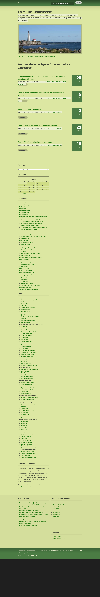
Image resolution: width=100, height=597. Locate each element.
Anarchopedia (25, 421)
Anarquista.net (25, 386)
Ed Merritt (30, 553)
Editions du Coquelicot (27, 399)
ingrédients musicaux (27, 264)
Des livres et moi (26, 263)
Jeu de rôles (24, 279)
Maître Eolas (24, 358)
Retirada (23, 318)
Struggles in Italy (26, 393)
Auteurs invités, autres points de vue (30, 205)
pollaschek (56, 506)
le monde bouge (25, 244)
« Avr (24, 193)
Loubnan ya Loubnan (27, 356)
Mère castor (24, 360)
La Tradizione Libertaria (28, 389)
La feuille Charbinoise (35, 12)
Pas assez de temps (27, 376)
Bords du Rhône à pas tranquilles (29, 510)
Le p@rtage (24, 412)
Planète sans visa (26, 363)
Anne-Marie (56, 516)
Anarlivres (24, 423)
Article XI (23, 406)
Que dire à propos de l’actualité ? (29, 505)
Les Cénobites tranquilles (28, 352)
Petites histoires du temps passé (30, 285)
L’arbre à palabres (26, 346)
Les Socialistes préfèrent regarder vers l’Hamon (37, 126)
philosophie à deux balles (28, 248)
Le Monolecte (25, 348)
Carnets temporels (26, 333)
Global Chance (25, 309)
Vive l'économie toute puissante (30, 253)
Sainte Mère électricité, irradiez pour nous (35, 142)
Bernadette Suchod (58, 520)
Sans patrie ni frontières (28, 320)
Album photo (39, 56)
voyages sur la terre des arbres (28, 289)
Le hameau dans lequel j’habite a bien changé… (33, 503)
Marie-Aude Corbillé (58, 505)
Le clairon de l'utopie (27, 242)
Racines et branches (27, 446)
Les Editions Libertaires (28, 401)
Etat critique (24, 339)
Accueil (21, 56)
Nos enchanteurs (26, 459)
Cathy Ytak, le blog (26, 335)
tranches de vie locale (27, 234)
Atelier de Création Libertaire (29, 397)
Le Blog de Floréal (26, 442)
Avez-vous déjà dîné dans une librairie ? (31, 512)
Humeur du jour (24, 240)
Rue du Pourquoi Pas (27, 378)
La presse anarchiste (27, 440)
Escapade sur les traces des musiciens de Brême (33, 514)
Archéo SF (24, 330)
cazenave (55, 503)
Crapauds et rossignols (28, 453)
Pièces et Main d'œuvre (28, 313)
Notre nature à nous (25, 287)
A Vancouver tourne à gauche (29, 369)
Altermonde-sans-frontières (29, 404)
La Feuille (33, 555)
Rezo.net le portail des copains (30, 416)
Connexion (22, 3)
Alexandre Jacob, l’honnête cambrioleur (33, 328)
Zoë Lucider (56, 512)
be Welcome (24, 303)
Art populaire (25, 261)
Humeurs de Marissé (27, 343)
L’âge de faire (25, 408)
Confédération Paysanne (28, 307)
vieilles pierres (25, 238)
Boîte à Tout (22, 206)
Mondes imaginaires (27, 283)
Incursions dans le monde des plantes (30, 257)
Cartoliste (24, 429)
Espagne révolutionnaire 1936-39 (30, 219)
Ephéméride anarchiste (28, 434)
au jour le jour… (24, 203)
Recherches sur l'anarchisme (29, 447)
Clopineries (24, 337)
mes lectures (24, 266)
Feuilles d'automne (26, 341)
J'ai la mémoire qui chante (28, 457)
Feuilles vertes (23, 214)
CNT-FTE (23, 305)
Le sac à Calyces (24, 268)
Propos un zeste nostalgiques (28, 525)
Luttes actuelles (25, 246)
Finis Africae (24, 373)
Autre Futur (24, 427)
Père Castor (24, 361)
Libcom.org (24, 391)
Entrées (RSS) (57, 536)
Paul (54, 510)
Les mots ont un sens (27, 354)
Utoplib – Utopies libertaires (29, 365)
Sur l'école (24, 251)
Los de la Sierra (25, 311)
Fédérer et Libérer (26, 436)
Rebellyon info (25, 414)
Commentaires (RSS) (59, 538)
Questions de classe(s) (27, 315)
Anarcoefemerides (26, 384)
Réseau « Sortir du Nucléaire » (30, 316)
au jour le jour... (49, 82)
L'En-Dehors (24, 438)
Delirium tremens (26, 277)
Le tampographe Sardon (28, 350)
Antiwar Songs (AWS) (27, 451)
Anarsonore (24, 425)
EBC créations (25, 371)
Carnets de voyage (24, 210)
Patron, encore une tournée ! (27, 516)
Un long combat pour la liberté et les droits (33, 236)
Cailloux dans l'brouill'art (28, 331)
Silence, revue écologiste (28, 417)
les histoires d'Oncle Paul (26, 272)
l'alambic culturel (24, 259)
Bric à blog (22, 208)
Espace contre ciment (27, 388)
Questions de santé (26, 249)
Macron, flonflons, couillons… (30, 109)
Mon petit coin (25, 374)
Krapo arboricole (26, 344)
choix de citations (50, 56)
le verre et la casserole (26, 270)
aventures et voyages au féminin (30, 274)
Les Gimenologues (26, 444)
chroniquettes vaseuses (52, 98)
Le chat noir (24, 281)
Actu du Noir (24, 326)
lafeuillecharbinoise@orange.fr (27, 486)
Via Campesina (25, 322)
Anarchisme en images (27, 382)
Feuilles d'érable (24, 212)
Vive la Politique (25, 255)
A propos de (29, 56)
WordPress (52, 550)
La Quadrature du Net (27, 410)
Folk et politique (25, 455)
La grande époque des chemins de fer (32, 221)
